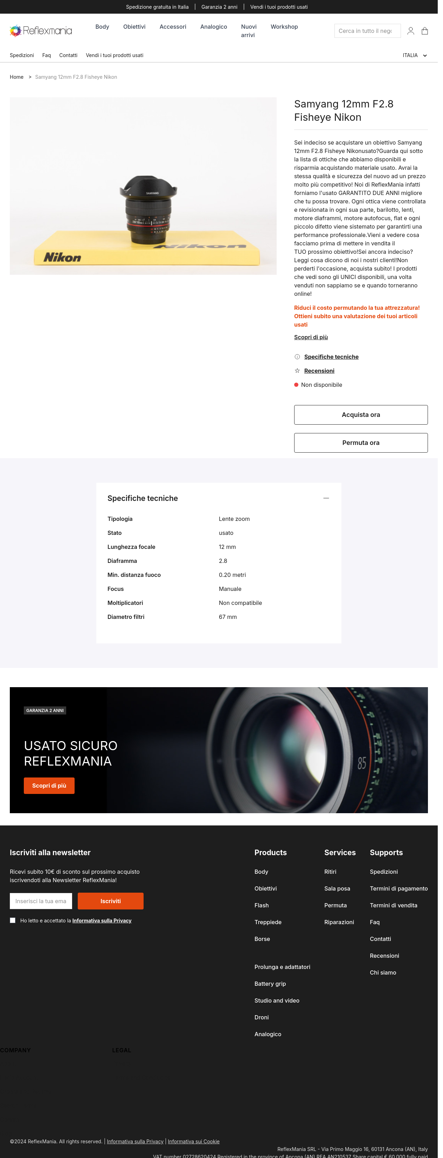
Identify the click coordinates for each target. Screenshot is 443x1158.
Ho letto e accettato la (76, 920)
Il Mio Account (19, 1077)
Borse (262, 938)
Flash (262, 905)
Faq (46, 55)
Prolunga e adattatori (282, 966)
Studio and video (277, 1000)
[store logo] (41, 30)
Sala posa (337, 888)
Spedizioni (22, 55)
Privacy (122, 1063)
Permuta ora (361, 442)
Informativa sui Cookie (194, 1141)
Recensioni (384, 955)
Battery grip (270, 983)
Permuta (335, 905)
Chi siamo (383, 972)
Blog (6, 1133)
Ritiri (330, 871)
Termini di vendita (393, 905)
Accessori (173, 26)
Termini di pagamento (399, 888)
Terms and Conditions (141, 1077)
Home (16, 77)
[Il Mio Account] (411, 31)
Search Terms (18, 1105)
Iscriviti (111, 901)
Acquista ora (361, 414)
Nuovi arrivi (249, 31)
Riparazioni (339, 922)
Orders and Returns (25, 1091)
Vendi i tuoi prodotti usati (279, 7)
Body (102, 26)
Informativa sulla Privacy (102, 920)
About (8, 1063)
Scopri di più (311, 337)
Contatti (68, 55)
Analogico (213, 26)
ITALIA (415, 55)
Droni (262, 1017)
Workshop (284, 26)
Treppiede (268, 922)
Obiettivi (134, 26)
